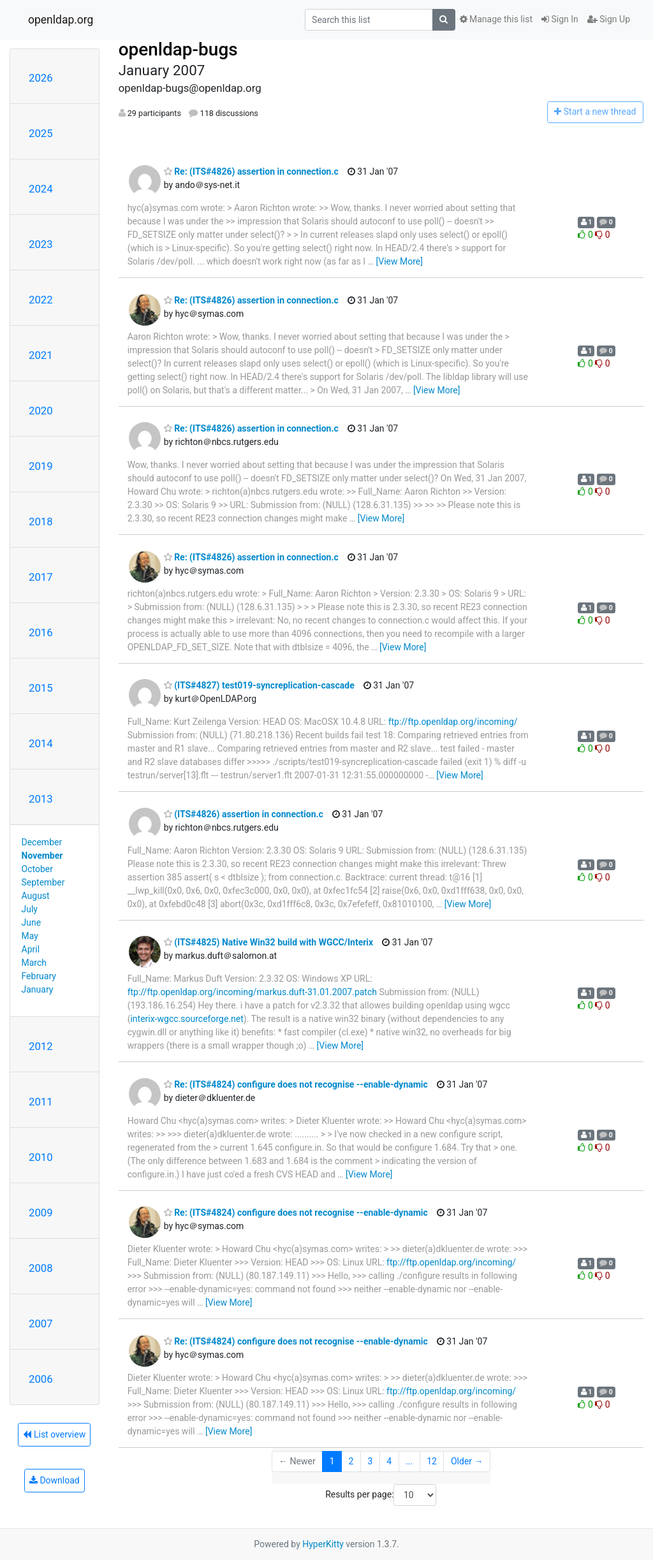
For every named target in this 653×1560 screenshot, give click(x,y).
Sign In (559, 19)
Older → (467, 1461)
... (409, 1461)
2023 (41, 244)
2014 (41, 743)
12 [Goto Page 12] (432, 1461)
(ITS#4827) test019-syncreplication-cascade (259, 685)
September (43, 882)
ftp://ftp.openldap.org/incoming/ (453, 722)
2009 (41, 1212)
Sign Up (608, 19)
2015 (41, 688)
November (42, 855)
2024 (41, 188)
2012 (41, 1046)
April (31, 949)
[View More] (399, 261)
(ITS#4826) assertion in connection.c (243, 814)
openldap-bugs (178, 49)
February (39, 976)
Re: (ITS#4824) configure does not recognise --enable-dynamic (296, 1084)
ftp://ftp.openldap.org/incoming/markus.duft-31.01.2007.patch (252, 992)
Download (54, 1480)
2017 (41, 577)
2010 (41, 1157)
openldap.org (60, 19)
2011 (41, 1101)
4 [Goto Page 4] (389, 1461)
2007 (41, 1323)
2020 (41, 410)
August (36, 896)
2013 (41, 798)
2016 (41, 632)
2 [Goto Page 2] (351, 1461)
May (30, 936)
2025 (41, 133)
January (38, 989)
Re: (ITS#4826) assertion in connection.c (251, 171)
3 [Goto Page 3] (369, 1461)
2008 (41, 1268)
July (30, 909)
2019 (41, 466)
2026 (41, 77)
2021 (41, 355)
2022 (41, 299)
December (42, 842)
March (34, 963)
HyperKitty (323, 1544)
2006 (41, 1379)
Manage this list (496, 19)
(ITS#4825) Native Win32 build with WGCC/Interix (269, 942)
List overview (54, 1434)
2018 (41, 521)
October (37, 869)
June (31, 922)
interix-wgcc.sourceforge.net (186, 1019)
